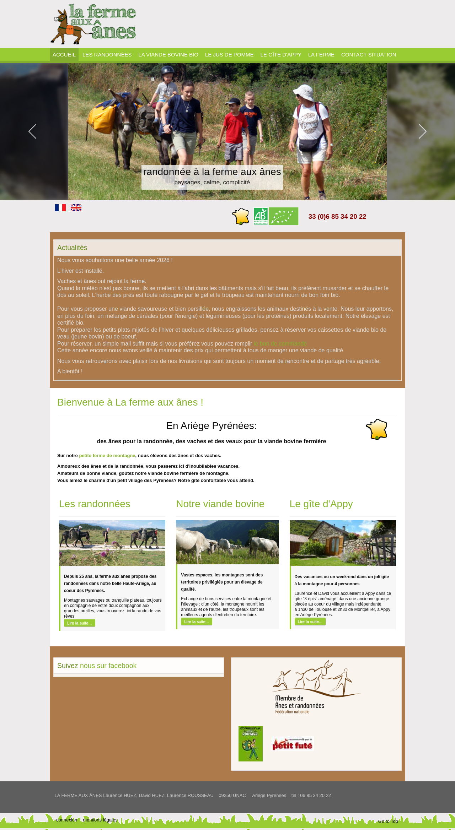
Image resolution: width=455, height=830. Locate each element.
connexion (66, 820)
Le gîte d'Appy (321, 503)
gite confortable (208, 480)
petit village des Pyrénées (145, 480)
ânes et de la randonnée (117, 466)
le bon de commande (280, 344)
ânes (183, 455)
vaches (212, 455)
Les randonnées (94, 503)
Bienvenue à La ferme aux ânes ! (130, 402)
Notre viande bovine (220, 503)
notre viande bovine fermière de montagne (181, 473)
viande (109, 473)
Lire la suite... (79, 622)
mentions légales (100, 820)
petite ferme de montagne (107, 455)
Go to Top (388, 821)
